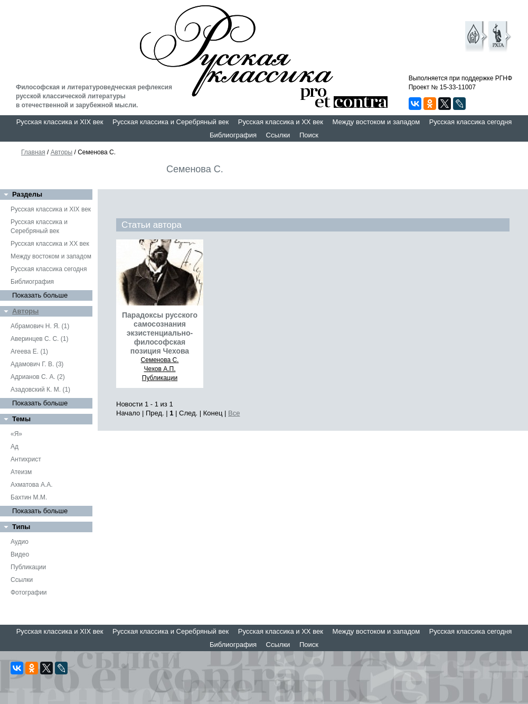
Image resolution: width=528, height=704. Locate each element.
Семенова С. (160, 360)
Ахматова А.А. (32, 484)
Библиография (233, 135)
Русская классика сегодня (470, 122)
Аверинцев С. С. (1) (39, 338)
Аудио (20, 541)
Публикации (28, 567)
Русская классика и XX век (280, 122)
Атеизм (21, 472)
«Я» (16, 434)
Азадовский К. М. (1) (40, 389)
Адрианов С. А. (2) (38, 377)
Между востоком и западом (376, 122)
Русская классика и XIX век (59, 122)
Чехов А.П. (160, 369)
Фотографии (29, 592)
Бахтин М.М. (29, 497)
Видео (20, 554)
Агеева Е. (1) (29, 351)
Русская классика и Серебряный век (170, 122)
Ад (14, 446)
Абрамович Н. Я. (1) (40, 326)
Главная (33, 152)
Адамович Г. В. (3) (37, 364)
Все (234, 413)
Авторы (61, 152)
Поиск (308, 135)
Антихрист (26, 459)
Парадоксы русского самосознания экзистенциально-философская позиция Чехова (159, 333)
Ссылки (278, 135)
